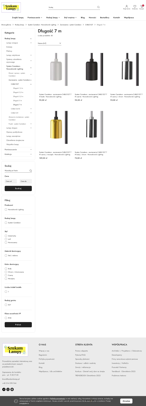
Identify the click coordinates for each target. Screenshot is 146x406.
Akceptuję (126, 401)
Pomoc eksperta (81, 351)
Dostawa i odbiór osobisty (85, 363)
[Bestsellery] (104, 18)
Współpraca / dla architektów (50, 371)
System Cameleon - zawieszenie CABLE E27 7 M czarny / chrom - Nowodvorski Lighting (126, 95)
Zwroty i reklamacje (82, 367)
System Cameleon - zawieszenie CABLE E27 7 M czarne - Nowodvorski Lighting (91, 95)
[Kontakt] (116, 18)
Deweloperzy (117, 355)
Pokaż (18, 324)
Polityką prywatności (57, 398)
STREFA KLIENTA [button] (84, 344)
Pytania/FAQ (80, 355)
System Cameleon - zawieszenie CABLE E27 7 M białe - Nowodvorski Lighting (55, 95)
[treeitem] (18, 38)
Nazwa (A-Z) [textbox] (42, 43)
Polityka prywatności (47, 359)
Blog (40, 367)
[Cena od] (11, 181)
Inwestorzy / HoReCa (120, 363)
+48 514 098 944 (9, 383)
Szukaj (18, 188)
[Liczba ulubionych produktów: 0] (135, 7)
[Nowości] (92, 18)
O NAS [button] (42, 344)
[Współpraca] (129, 18)
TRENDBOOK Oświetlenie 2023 (87, 375)
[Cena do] (26, 181)
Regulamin (43, 355)
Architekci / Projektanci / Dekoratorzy (127, 351)
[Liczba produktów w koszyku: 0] (142, 7)
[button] (35, 18)
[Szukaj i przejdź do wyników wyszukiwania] (98, 7)
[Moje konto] (126, 7)
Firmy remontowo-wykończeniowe (125, 359)
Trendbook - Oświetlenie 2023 (123, 371)
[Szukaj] (31, 171)
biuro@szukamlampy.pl (11, 379)
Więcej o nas (44, 351)
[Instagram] (8, 389)
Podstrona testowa (119, 375)
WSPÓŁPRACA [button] (119, 344)
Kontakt (41, 363)
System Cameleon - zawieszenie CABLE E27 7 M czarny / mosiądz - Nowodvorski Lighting (55, 153)
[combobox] (49, 43)
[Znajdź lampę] (17, 18)
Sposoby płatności (82, 359)
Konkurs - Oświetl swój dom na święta (90, 371)
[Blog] (83, 18)
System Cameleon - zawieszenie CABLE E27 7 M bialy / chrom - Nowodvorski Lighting (91, 153)
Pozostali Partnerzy (119, 367)
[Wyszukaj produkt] (74, 7)
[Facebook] (3, 389)
